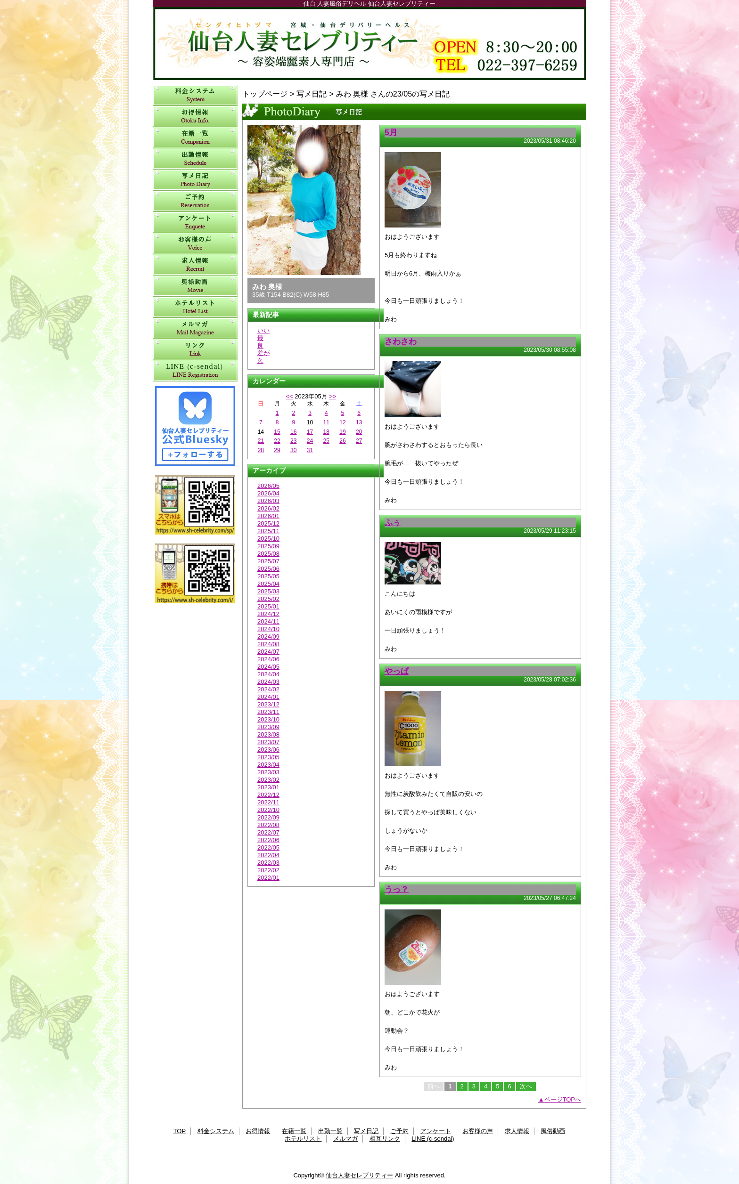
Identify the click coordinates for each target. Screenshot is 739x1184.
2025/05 (268, 576)
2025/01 (268, 606)
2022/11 (268, 802)
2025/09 (268, 546)
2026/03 (268, 500)
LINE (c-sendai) (195, 370)
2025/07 (268, 561)
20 (359, 432)
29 (277, 450)
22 (277, 441)
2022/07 (268, 832)
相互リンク (195, 349)
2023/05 (268, 757)
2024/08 (268, 644)
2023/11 (268, 711)
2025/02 (268, 598)
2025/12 (268, 523)
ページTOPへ (563, 1099)
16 (293, 432)
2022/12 (268, 794)
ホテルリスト (195, 307)
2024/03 (268, 681)
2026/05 (268, 485)
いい (263, 330)
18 (326, 432)
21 (261, 441)
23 (293, 441)
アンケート (195, 222)
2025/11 (268, 531)
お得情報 (195, 116)
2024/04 (268, 674)
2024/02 (268, 689)
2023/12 (268, 704)
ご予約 (195, 201)
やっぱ (397, 671)
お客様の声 (195, 243)
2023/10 (268, 719)
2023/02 (268, 779)
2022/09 (268, 817)
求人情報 (195, 265)
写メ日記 (195, 180)
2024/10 (268, 629)
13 (359, 422)
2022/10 (268, 809)
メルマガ (195, 328)
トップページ (264, 93)
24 (310, 441)
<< (289, 396)
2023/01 (268, 787)
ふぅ (393, 522)
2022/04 (268, 855)
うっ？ (397, 889)
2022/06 (268, 839)
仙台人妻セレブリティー (369, 43)
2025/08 (268, 553)
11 (326, 422)
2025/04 (268, 583)
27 (359, 441)
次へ (526, 1086)
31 (310, 450)
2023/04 (268, 764)
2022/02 (268, 870)
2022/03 (268, 862)
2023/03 (268, 772)
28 (261, 450)
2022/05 (268, 847)
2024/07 (268, 651)
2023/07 (268, 742)
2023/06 (268, 749)
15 (277, 432)
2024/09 (268, 636)
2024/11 (268, 621)
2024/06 (268, 659)
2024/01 (268, 696)
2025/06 (268, 568)
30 (293, 450)
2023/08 (268, 734)
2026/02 (268, 508)
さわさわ (401, 341)
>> (332, 396)
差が (263, 353)
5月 (391, 132)
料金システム (195, 95)
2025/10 (268, 538)
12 (342, 422)
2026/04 (268, 493)
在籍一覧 (195, 137)
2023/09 (268, 726)
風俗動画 (195, 286)
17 (310, 432)
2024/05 (268, 666)
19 (342, 432)
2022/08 (268, 824)
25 (326, 441)
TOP (179, 1131)
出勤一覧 (195, 159)
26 (342, 441)
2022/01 (268, 877)
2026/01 (268, 515)
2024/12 (268, 613)
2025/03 (268, 591)
